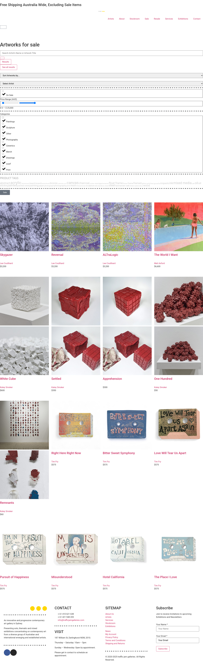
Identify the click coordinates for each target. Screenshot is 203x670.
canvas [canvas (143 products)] (73, 183)
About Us (109, 614)
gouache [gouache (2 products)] (157, 183)
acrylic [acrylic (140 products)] (15, 183)
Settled (56, 379)
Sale (147, 19)
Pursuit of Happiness (14, 577)
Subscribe (162, 649)
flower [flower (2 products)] (125, 183)
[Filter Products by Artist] (101, 83)
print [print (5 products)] (68, 186)
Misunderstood (61, 577)
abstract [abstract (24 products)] (5, 183)
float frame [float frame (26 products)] (116, 183)
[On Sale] (3, 91)
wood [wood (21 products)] (146, 185)
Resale (157, 19)
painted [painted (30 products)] (12, 185)
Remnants (7, 503)
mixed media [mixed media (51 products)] (182, 183)
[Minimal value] (10, 103)
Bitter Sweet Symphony (119, 453)
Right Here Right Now (66, 453)
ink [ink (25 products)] (171, 183)
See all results (8, 67)
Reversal (57, 255)
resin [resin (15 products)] (73, 185)
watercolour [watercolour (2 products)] (138, 186)
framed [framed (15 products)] (137, 183)
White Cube (8, 379)
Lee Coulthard (6, 263)
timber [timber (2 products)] (132, 186)
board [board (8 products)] (38, 183)
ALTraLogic (110, 255)
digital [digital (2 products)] (100, 183)
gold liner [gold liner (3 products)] (150, 183)
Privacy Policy (111, 637)
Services (169, 19)
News (108, 631)
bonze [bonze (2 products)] (44, 183)
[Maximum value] (27, 103)
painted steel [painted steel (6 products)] (23, 185)
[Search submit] (2, 58)
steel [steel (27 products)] (112, 185)
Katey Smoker (6, 387)
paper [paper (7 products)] (41, 185)
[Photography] (3, 135)
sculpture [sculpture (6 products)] (90, 185)
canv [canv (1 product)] (65, 183)
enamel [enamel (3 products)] (106, 183)
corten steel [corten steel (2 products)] (94, 183)
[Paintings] (3, 117)
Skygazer (6, 255)
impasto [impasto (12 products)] (164, 183)
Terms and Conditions (115, 640)
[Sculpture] (3, 123)
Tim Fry (54, 461)
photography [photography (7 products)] (60, 185)
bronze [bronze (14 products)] (54, 183)
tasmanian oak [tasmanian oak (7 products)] (122, 185)
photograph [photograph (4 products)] (49, 186)
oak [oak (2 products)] (193, 183)
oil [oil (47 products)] (196, 183)
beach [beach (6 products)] (32, 183)
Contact (196, 19)
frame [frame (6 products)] (130, 183)
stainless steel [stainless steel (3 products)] (103, 186)
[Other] (3, 129)
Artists (111, 19)
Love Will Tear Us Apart (170, 453)
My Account (110, 634)
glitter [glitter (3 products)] (144, 183)
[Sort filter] (101, 75)
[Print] (3, 166)
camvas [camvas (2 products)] (60, 183)
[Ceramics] (3, 141)
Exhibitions (183, 19)
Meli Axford (159, 263)
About (122, 19)
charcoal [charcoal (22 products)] (84, 183)
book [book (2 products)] (48, 183)
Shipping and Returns (115, 643)
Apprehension (112, 379)
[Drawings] (3, 154)
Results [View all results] (5, 62)
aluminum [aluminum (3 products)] (25, 183)
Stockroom (135, 19)
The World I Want (166, 255)
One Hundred (163, 379)
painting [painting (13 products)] (33, 185)
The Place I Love (165, 577)
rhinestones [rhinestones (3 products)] (81, 186)
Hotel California (113, 577)
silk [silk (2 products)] (96, 186)
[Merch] (3, 148)
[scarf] (3, 160)
